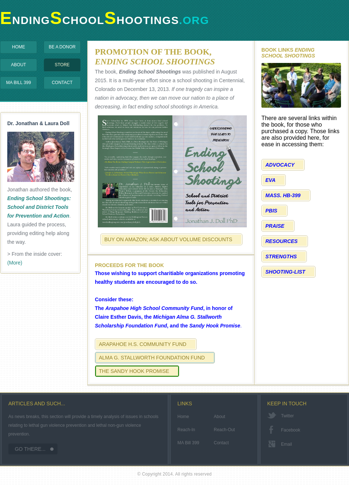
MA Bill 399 (18, 82)
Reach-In (186, 429)
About (18, 64)
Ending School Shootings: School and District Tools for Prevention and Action (39, 207)
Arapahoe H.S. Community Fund (142, 344)
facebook (290, 430)
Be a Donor (62, 46)
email (286, 444)
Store (62, 64)
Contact (62, 82)
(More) (14, 263)
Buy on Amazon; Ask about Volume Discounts (168, 239)
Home (18, 46)
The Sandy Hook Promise (134, 371)
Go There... (30, 449)
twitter (287, 415)
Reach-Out (224, 429)
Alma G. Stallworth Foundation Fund (152, 358)
